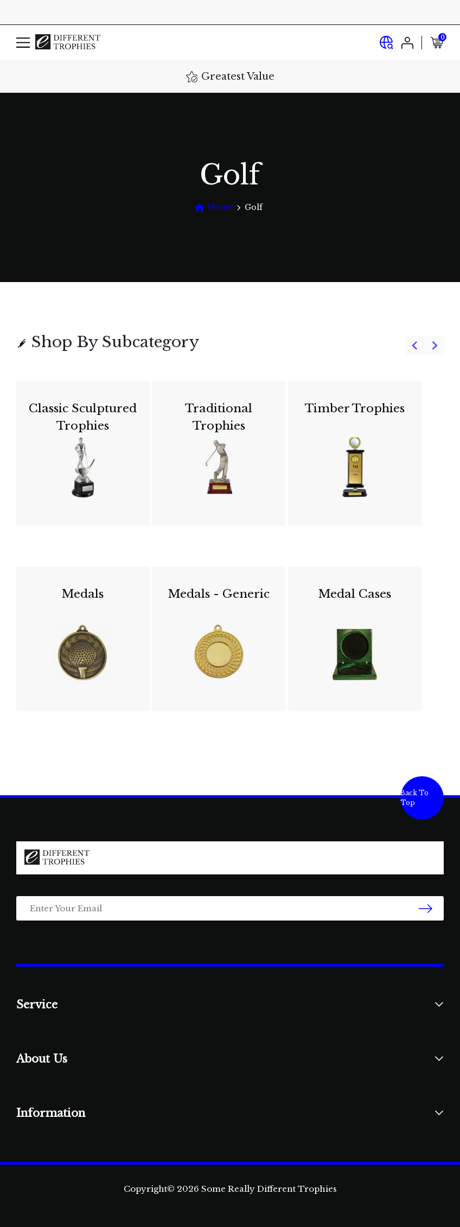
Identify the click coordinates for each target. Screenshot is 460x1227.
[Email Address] (230, 908)
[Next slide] (434, 345)
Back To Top (414, 798)
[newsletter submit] (426, 908)
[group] (230, 553)
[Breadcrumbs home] (213, 207)
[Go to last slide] (415, 345)
